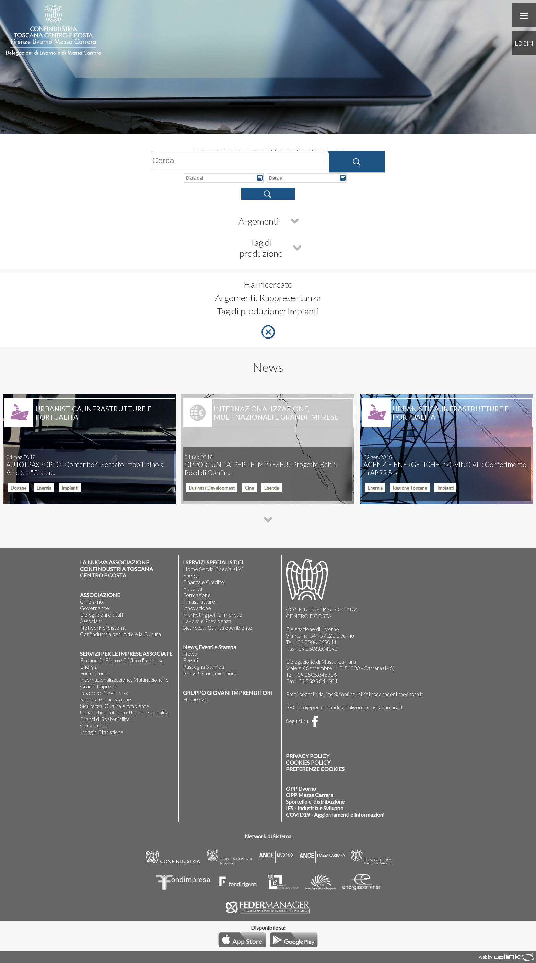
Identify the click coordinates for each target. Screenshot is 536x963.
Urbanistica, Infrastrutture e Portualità (124, 712)
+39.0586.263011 (315, 642)
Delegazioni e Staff (102, 614)
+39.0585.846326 (315, 674)
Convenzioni (94, 725)
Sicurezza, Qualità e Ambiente (114, 705)
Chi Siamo (91, 601)
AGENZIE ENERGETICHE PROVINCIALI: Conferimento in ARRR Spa (444, 465)
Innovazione (197, 608)
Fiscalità (192, 588)
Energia (88, 666)
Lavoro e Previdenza (104, 692)
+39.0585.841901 (316, 681)
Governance (94, 608)
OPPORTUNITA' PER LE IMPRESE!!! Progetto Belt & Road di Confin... (261, 465)
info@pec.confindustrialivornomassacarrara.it (350, 707)
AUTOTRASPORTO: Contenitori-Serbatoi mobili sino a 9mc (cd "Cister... (84, 465)
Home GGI (196, 699)
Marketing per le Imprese (212, 614)
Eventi (190, 660)
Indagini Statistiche (102, 732)
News (190, 653)
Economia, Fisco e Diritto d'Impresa (122, 660)
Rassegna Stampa (203, 666)
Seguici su (303, 721)
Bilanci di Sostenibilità (105, 718)
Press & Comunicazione (210, 673)
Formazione (94, 673)
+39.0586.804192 (316, 648)
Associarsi (91, 621)
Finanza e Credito (203, 581)
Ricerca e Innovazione (105, 699)
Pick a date (260, 178)
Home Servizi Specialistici (213, 568)
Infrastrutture (199, 601)
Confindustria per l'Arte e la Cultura (120, 634)
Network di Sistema (103, 627)
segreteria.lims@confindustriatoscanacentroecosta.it (361, 694)
